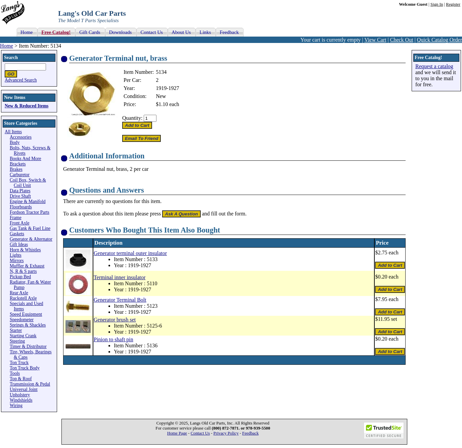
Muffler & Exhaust (27, 265)
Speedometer (22, 319)
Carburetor (20, 174)
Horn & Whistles (25, 249)
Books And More (25, 158)
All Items (13, 131)
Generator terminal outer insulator (130, 253)
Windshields (21, 400)
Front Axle (20, 223)
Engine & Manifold (27, 201)
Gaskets (17, 233)
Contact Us (200, 433)
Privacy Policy (226, 433)
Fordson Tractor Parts (29, 212)
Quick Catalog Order (439, 40)
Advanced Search (21, 80)
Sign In (436, 4)
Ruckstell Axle (23, 298)
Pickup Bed (20, 276)
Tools (15, 373)
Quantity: (132, 118)
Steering (17, 341)
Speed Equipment (26, 314)
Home (6, 46)
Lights (15, 255)
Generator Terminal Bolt (120, 300)
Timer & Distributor (28, 346)
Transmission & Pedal (30, 384)
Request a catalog (434, 66)
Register (453, 4)
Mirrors (17, 260)
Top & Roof (21, 378)
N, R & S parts (23, 271)
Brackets (18, 163)
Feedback (250, 433)
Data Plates (20, 190)
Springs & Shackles (28, 325)
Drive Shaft (20, 196)
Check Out (401, 40)
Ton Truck (19, 362)
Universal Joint (24, 389)
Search (11, 57)
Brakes (16, 169)
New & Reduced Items (26, 105)
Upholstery (20, 394)
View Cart (375, 40)
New (161, 96)
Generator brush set (115, 319)
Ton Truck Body (25, 367)
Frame (15, 217)
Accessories (21, 137)
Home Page (177, 433)
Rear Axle (19, 292)
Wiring (16, 405)
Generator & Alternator (31, 239)
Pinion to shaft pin (113, 339)
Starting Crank (23, 335)
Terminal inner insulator (119, 277)
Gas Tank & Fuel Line (30, 228)
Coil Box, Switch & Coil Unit (28, 183)
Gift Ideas (19, 244)
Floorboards (21, 206)
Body (14, 142)
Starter (16, 330)
